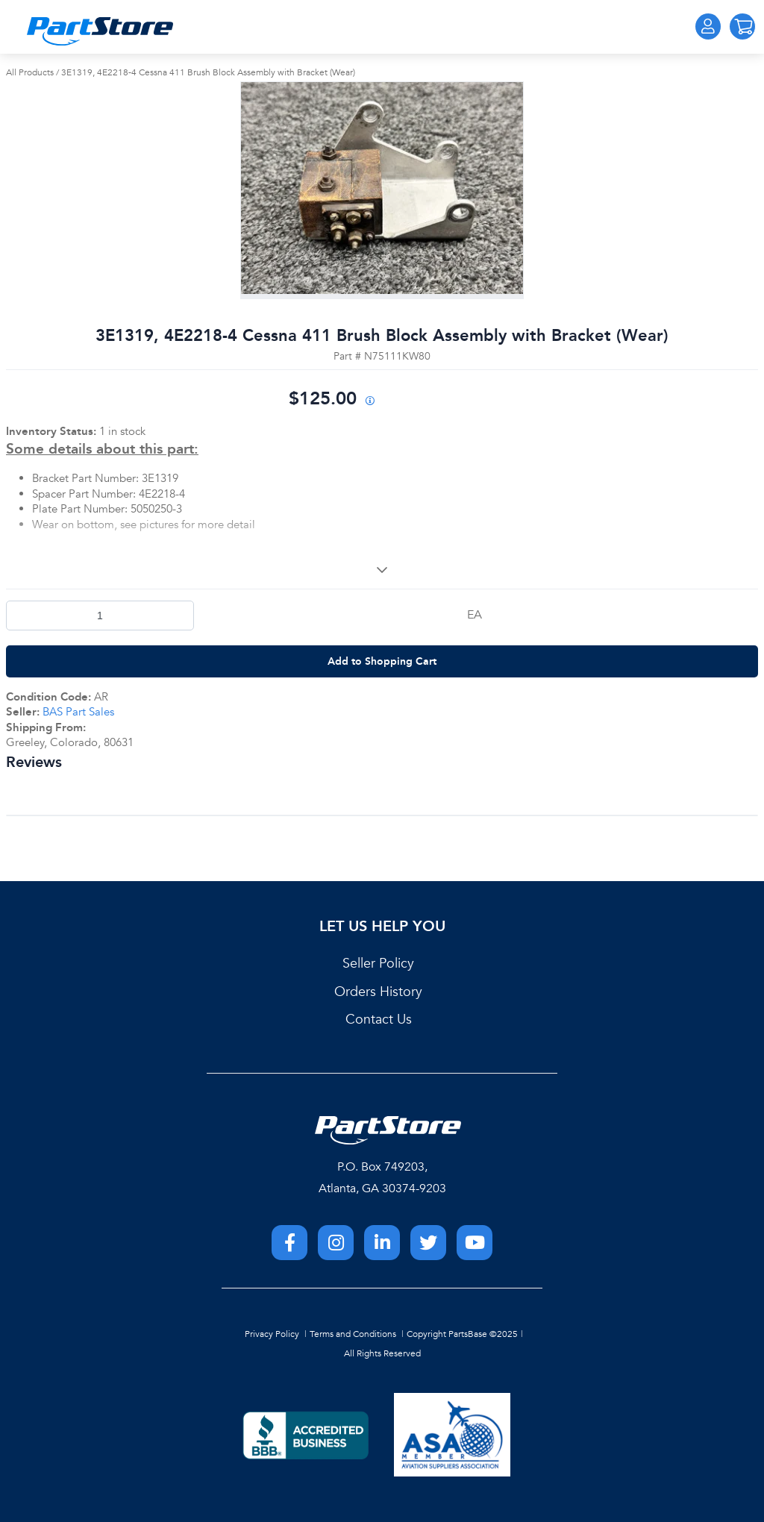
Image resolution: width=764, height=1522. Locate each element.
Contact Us (378, 1019)
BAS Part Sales (78, 711)
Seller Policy (378, 963)
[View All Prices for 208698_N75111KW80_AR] (369, 402)
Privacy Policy (272, 1334)
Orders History (378, 992)
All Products (30, 72)
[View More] (382, 570)
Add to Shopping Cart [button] (382, 661)
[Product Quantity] (100, 615)
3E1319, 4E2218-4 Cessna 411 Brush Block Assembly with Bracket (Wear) (208, 72)
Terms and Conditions (353, 1334)
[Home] (100, 31)
